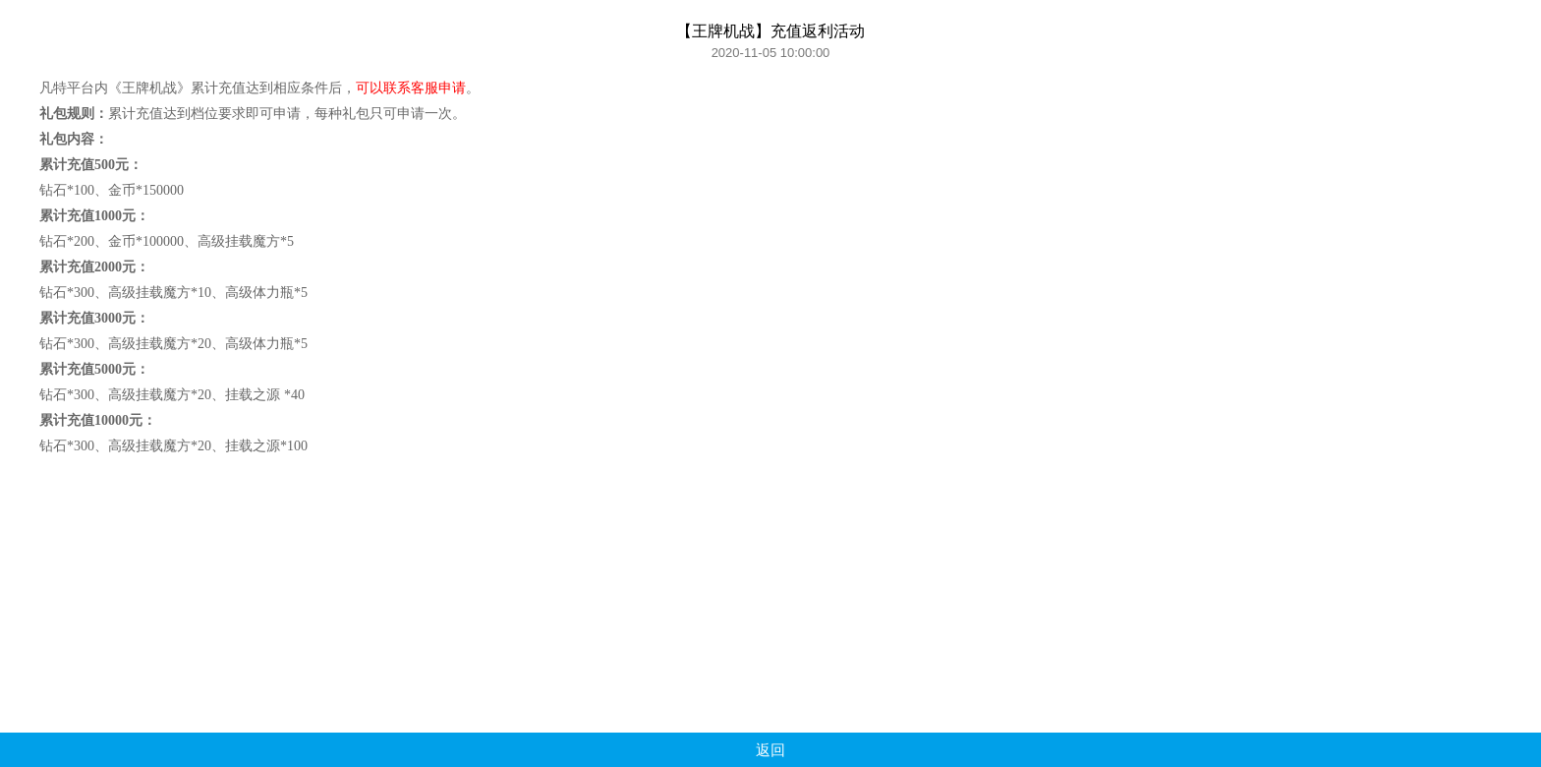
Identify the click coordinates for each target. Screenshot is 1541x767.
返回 (770, 749)
